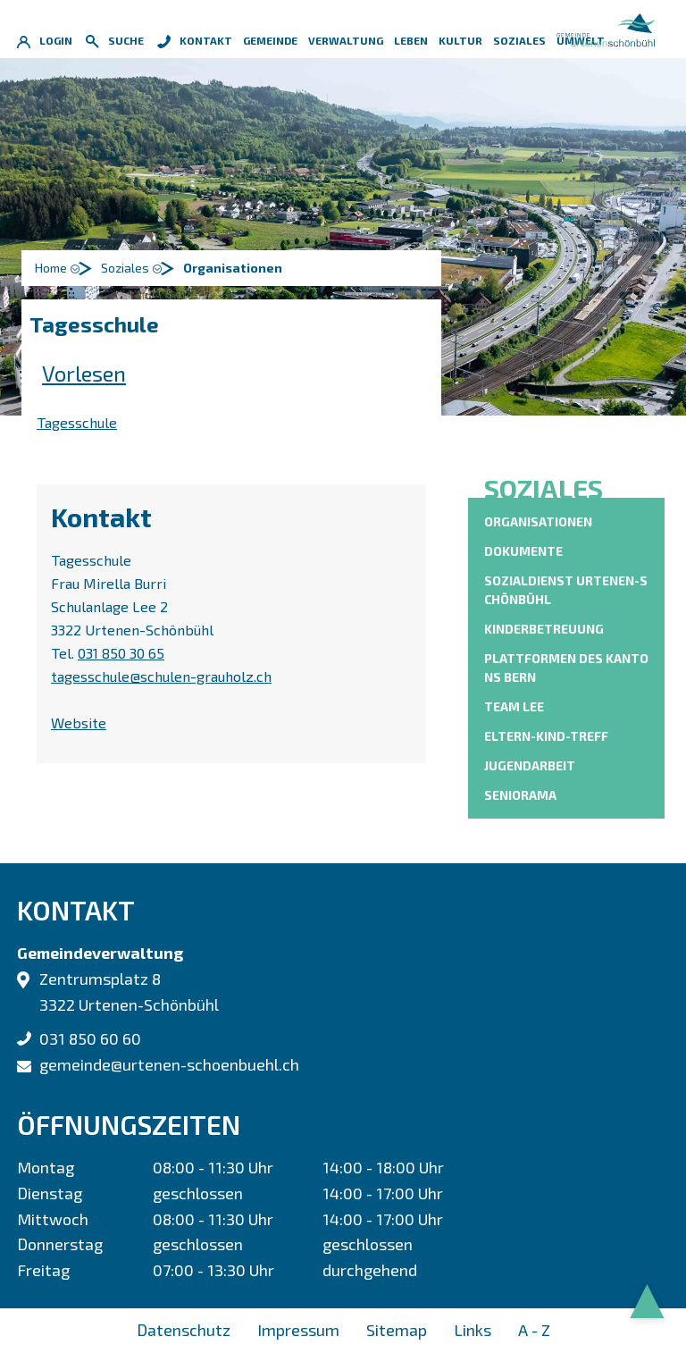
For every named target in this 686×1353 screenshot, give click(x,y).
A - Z (534, 1330)
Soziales (519, 40)
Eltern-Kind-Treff (546, 736)
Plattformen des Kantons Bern (566, 668)
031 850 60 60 (90, 1038)
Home (51, 267)
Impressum (298, 1330)
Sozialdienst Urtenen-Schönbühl (566, 590)
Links (472, 1330)
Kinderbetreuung (544, 628)
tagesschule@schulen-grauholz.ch (161, 676)
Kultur (460, 40)
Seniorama (520, 795)
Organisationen (538, 520)
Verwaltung (345, 40)
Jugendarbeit (529, 765)
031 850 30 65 (121, 652)
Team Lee (514, 706)
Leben (411, 40)
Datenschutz (183, 1330)
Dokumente (523, 551)
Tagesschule (77, 422)
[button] (134, 268)
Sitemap (396, 1330)
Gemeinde (270, 40)
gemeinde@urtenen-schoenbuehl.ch (169, 1064)
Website (87, 722)
